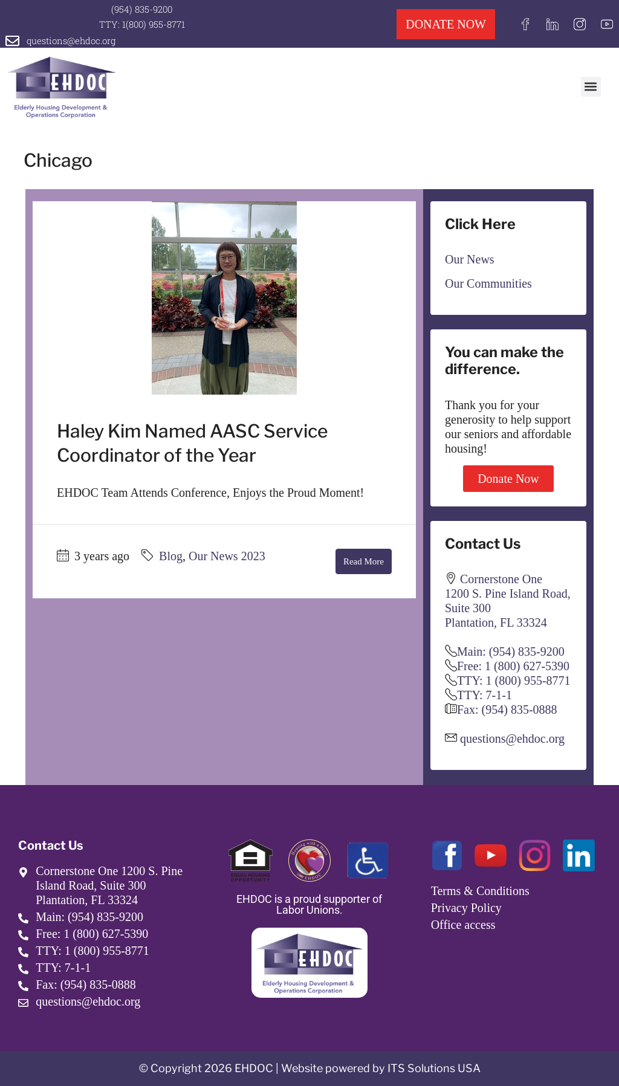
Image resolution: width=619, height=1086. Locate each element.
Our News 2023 (227, 556)
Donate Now (508, 478)
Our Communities (488, 283)
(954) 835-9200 (141, 9)
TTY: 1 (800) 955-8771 (514, 680)
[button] (591, 87)
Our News (469, 259)
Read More (363, 561)
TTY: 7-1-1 (484, 695)
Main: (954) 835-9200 (511, 651)
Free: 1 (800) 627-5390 (513, 666)
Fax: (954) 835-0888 (507, 709)
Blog (171, 556)
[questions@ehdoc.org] (12, 41)
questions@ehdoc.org (71, 40)
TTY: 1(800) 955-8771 (142, 24)
